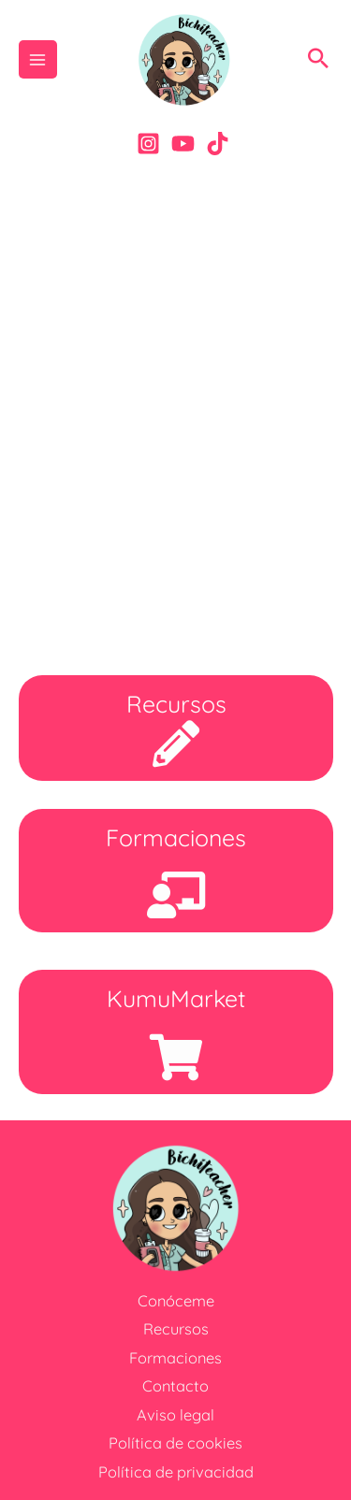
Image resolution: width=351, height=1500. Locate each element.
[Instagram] (148, 143)
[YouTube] (183, 143)
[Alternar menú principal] (38, 59)
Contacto (175, 1386)
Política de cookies (175, 1443)
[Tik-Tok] (217, 143)
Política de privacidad (176, 1472)
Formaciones (175, 1358)
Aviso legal (175, 1415)
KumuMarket (176, 998)
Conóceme (176, 1300)
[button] (318, 60)
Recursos (176, 1329)
